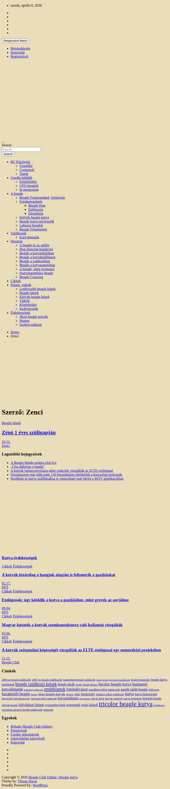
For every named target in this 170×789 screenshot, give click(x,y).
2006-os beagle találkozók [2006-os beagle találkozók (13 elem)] (16, 679)
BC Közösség (20, 162)
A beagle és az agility (34, 245)
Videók (24, 301)
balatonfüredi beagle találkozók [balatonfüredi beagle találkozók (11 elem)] (79, 679)
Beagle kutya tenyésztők (36, 221)
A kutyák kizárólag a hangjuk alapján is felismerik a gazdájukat (58, 574)
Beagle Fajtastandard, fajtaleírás (42, 197)
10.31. (6, 442)
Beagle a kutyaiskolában (36, 253)
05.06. (6, 633)
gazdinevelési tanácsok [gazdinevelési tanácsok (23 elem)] (104, 689)
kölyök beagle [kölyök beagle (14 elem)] (10, 705)
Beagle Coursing (31, 277)
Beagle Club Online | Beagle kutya (53, 777)
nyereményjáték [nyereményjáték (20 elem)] (55, 705)
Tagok (23, 174)
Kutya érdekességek (19, 557)
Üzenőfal (26, 166)
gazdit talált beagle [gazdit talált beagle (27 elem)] (134, 690)
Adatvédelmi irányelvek (28, 738)
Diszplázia (35, 213)
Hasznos (17, 241)
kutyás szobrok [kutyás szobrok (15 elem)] (114, 698)
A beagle (17, 193)
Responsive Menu (15, 40)
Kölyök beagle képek (34, 297)
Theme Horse (27, 781)
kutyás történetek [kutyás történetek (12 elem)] (133, 698)
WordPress (40, 785)
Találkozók (18, 233)
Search (7, 145)
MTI (5, 587)
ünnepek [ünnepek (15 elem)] (48, 709)
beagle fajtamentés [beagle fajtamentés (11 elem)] (140, 679)
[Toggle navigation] (3, 142)
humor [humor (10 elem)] (34, 694)
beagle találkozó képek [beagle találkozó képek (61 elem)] (36, 684)
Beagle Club (10, 662)
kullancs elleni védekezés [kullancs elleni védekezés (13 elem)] (110, 694)
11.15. (6, 658)
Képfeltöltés (28, 182)
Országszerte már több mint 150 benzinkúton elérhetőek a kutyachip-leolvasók (66, 474)
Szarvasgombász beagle (36, 273)
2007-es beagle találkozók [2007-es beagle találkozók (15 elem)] (47, 679)
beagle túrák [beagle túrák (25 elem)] (66, 684)
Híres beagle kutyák (33, 317)
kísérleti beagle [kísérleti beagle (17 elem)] (152, 698)
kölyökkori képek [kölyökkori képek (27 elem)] (31, 705)
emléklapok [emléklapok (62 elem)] (55, 689)
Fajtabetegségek (30, 201)
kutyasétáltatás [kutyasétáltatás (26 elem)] (68, 698)
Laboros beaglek (31, 225)
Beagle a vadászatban (34, 261)
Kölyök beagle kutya (34, 217)
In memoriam (29, 189)
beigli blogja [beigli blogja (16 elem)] (90, 684)
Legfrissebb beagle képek (37, 289)
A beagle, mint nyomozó (36, 269)
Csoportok (26, 170)
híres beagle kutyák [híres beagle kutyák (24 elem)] (51, 694)
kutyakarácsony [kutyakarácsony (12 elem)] (22, 698)
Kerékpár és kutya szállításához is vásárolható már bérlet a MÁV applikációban (67, 478)
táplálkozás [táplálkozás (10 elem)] (158, 705)
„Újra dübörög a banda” (27, 467)
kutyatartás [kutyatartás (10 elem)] (84, 698)
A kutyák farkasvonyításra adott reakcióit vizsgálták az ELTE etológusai (62, 470)
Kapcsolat (18, 52)
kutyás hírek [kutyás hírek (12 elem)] (97, 698)
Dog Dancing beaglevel (36, 249)
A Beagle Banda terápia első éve (33, 463)
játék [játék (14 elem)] (77, 694)
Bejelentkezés (20, 48)
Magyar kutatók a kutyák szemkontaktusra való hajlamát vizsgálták (62, 624)
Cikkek (16, 281)
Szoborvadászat (30, 324)
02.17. (6, 583)
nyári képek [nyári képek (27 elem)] (89, 705)
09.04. (6, 608)
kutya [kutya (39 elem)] (129, 694)
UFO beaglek (29, 185)
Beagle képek (29, 293)
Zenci (6, 446)
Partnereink (19, 730)
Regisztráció (19, 56)
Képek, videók (21, 285)
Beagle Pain (36, 205)
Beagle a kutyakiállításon (37, 257)
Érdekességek (20, 313)
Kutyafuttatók (29, 237)
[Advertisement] (85, 372)
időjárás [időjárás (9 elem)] (69, 694)
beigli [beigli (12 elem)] (79, 684)
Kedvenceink (28, 309)
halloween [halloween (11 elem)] (154, 689)
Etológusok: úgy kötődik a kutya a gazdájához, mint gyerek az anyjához (65, 600)
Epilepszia (35, 209)
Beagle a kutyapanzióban (37, 265)
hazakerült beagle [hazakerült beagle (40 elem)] (16, 694)
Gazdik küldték (21, 178)
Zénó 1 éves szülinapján (29, 432)
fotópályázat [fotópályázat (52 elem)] (77, 689)
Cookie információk (25, 734)
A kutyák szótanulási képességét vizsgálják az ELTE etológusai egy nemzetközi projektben (81, 650)
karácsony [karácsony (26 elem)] (88, 694)
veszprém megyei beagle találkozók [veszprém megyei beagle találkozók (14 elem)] (22, 709)
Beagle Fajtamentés (33, 229)
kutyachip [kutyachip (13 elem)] (7, 698)
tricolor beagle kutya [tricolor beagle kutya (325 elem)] (126, 703)
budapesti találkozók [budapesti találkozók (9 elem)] (33, 690)
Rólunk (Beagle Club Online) (31, 726)
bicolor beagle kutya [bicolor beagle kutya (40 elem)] (115, 684)
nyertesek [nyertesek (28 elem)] (73, 705)
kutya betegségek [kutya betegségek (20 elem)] (146, 694)
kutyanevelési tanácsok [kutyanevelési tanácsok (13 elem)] (44, 698)
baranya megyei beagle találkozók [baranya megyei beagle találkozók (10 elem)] (113, 679)
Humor (24, 320)
